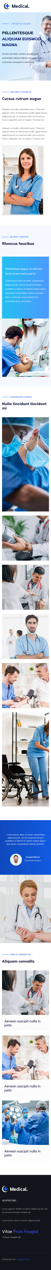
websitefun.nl (23, 1259)
